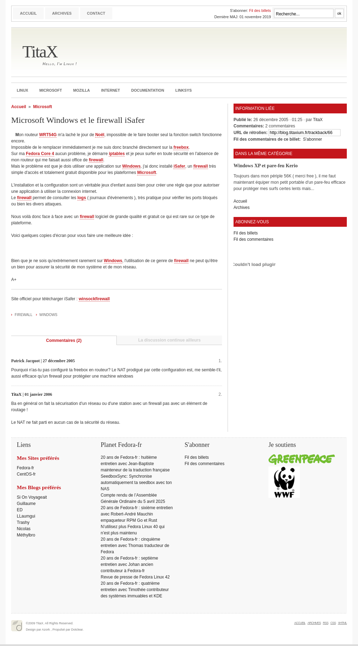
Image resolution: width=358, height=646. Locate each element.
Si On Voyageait (32, 497)
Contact (96, 13)
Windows (131, 166)
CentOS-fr (26, 474)
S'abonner (312, 139)
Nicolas (23, 528)
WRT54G (48, 134)
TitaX (39, 51)
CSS (333, 623)
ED (20, 509)
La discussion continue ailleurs (169, 340)
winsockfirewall (94, 298)
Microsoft (50, 90)
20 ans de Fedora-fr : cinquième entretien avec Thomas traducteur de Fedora (135, 545)
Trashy (23, 522)
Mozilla (81, 90)
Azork (46, 629)
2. (220, 394)
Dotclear (77, 629)
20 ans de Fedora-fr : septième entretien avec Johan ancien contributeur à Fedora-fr (129, 564)
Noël (99, 134)
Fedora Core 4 (40, 153)
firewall (96, 159)
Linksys (184, 90)
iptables (116, 153)
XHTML (342, 623)
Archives (62, 13)
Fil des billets (260, 10)
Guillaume (26, 503)
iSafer (179, 166)
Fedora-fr (25, 467)
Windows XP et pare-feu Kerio (266, 165)
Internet (110, 90)
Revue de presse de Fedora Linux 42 (135, 577)
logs (81, 197)
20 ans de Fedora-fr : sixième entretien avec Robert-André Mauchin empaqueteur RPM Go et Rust (137, 514)
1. (220, 360)
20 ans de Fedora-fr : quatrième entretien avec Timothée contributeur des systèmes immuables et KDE (135, 589)
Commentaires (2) (63, 340)
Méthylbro (26, 535)
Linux (22, 90)
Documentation (147, 90)
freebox (180, 147)
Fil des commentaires (253, 239)
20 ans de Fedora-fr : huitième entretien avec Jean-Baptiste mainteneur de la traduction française (135, 463)
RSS (325, 623)
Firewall (24, 315)
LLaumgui (26, 516)
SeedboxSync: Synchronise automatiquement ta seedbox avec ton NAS (136, 482)
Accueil (28, 13)
